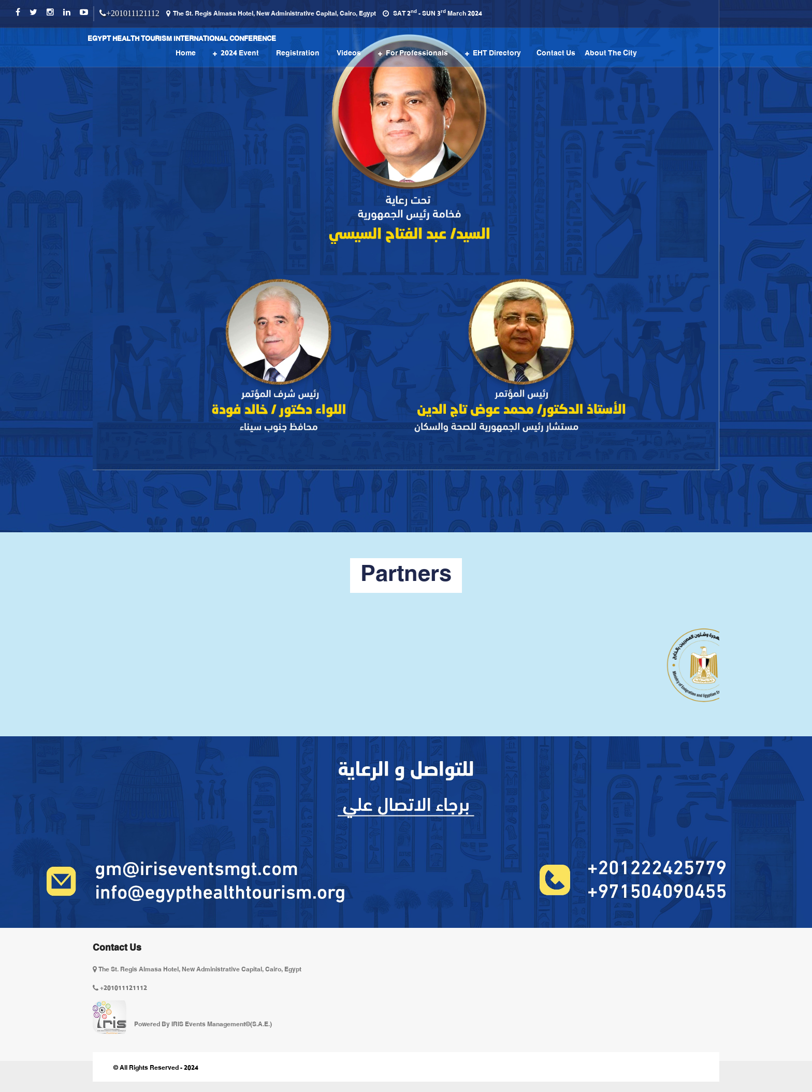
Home (186, 53)
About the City (611, 53)
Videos (349, 53)
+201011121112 (133, 13)
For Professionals (417, 53)
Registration (298, 53)
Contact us (555, 53)
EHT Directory (497, 53)
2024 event (240, 53)
